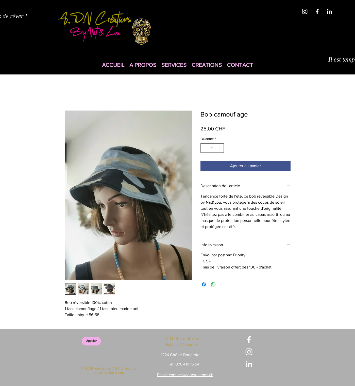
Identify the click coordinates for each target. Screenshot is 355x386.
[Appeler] (91, 341)
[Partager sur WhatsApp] (213, 284)
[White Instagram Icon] (304, 11)
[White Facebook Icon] (317, 11)
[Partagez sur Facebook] (204, 284)
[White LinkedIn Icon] (329, 11)
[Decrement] (204, 148)
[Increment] (220, 148)
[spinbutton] (212, 148)
